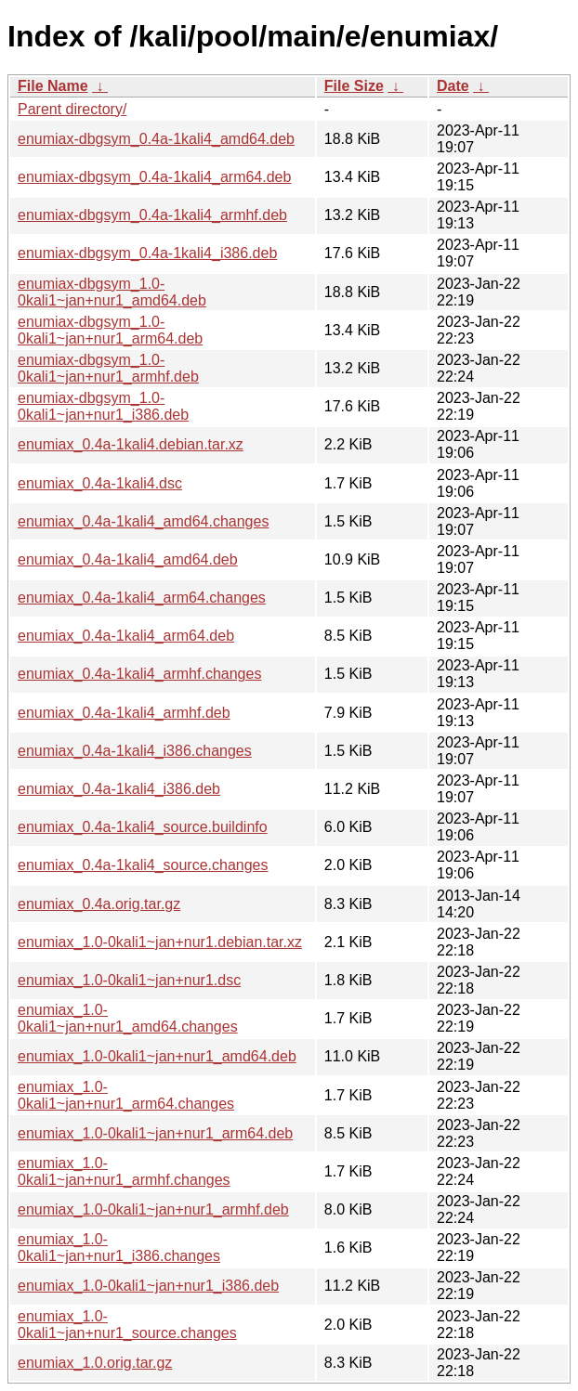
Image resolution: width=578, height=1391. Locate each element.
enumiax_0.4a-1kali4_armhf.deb (124, 713)
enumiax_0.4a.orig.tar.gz (99, 904)
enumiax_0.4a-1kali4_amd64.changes (143, 521)
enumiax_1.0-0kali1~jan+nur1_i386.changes (119, 1247)
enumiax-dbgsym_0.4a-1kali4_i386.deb (147, 253)
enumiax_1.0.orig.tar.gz (95, 1363)
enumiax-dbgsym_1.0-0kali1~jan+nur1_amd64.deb (112, 292)
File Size (354, 86)
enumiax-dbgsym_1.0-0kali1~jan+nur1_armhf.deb (108, 368)
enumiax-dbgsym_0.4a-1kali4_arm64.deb (154, 177)
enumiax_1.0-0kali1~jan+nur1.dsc (129, 980)
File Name (53, 86)
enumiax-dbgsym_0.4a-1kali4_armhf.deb (152, 215)
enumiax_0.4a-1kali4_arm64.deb (126, 636)
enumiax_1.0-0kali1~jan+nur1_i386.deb (148, 1286)
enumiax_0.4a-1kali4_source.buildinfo (143, 827)
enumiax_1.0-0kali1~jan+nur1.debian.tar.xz (160, 942)
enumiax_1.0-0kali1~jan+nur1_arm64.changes (126, 1095)
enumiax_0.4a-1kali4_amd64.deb (128, 559)
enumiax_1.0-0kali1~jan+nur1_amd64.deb (157, 1056)
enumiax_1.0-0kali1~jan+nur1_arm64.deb (155, 1133)
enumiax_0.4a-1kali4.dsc (100, 483)
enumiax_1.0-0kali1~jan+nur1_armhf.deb (153, 1209)
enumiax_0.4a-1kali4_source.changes (143, 865)
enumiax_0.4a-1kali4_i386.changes (135, 751)
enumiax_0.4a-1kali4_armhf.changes (139, 674)
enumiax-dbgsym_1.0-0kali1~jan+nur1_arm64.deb (110, 330)
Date (453, 86)
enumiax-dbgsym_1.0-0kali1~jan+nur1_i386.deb (103, 406)
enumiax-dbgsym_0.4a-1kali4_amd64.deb (156, 139)
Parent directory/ (72, 109)
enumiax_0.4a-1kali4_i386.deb (119, 789)
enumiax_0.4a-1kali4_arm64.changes (142, 597)
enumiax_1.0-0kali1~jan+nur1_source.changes (127, 1324)
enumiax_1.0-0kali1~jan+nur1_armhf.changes (124, 1171)
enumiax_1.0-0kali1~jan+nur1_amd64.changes (128, 1018)
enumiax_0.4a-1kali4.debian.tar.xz (130, 444)
